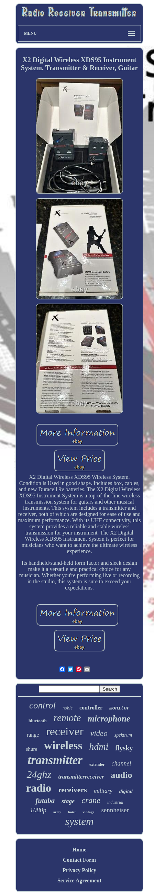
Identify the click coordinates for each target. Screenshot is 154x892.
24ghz (38, 774)
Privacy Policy (79, 870)
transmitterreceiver (81, 776)
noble (68, 708)
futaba (45, 800)
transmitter (55, 760)
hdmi (98, 746)
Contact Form (79, 860)
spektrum (123, 735)
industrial (115, 802)
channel (121, 763)
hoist (72, 812)
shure (31, 749)
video (99, 733)
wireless (63, 745)
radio (38, 788)
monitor (119, 708)
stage (68, 801)
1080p (38, 810)
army (57, 812)
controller (90, 708)
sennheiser (115, 810)
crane (90, 800)
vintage (88, 812)
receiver (64, 731)
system (79, 821)
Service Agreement (79, 880)
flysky (124, 748)
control (42, 705)
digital (126, 791)
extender (97, 764)
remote (67, 717)
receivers (72, 789)
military (103, 791)
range (33, 735)
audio (121, 775)
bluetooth (38, 720)
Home (80, 849)
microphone (109, 718)
